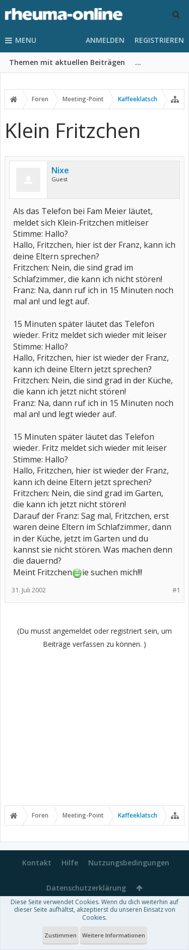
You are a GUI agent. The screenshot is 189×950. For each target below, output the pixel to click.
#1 (176, 590)
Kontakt (36, 862)
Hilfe (69, 862)
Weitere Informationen (113, 935)
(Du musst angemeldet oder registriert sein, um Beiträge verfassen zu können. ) (94, 637)
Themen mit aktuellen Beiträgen (67, 62)
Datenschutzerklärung (86, 888)
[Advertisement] (94, 726)
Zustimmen (60, 935)
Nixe (60, 170)
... (138, 62)
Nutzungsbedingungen (128, 862)
